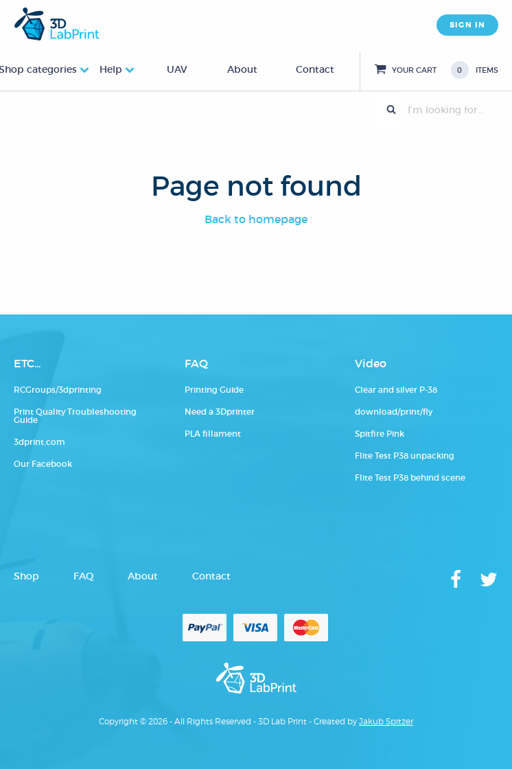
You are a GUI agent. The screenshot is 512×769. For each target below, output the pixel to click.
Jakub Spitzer (386, 721)
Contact (315, 69)
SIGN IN (467, 25)
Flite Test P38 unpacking (404, 455)
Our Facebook (43, 464)
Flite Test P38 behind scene (410, 477)
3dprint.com (39, 442)
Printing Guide (214, 389)
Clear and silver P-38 (396, 389)
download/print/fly (393, 411)
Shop (26, 576)
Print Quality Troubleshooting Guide (75, 415)
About (242, 69)
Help (111, 69)
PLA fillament (213, 433)
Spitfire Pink (379, 433)
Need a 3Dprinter (220, 411)
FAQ (83, 576)
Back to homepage (256, 219)
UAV (177, 69)
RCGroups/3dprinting (58, 389)
